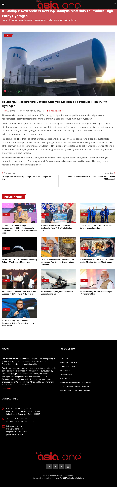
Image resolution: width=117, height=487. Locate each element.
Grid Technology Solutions (73, 478)
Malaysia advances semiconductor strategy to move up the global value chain (56, 227)
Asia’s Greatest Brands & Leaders (74, 386)
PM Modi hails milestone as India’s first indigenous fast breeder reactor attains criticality (57, 262)
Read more (6, 388)
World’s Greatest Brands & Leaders (75, 382)
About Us (64, 358)
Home (4, 20)
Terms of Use (66, 374)
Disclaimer (65, 370)
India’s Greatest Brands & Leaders (75, 390)
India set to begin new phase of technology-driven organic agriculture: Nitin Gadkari (18, 323)
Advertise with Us (67, 366)
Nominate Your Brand (69, 362)
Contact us (65, 378)
